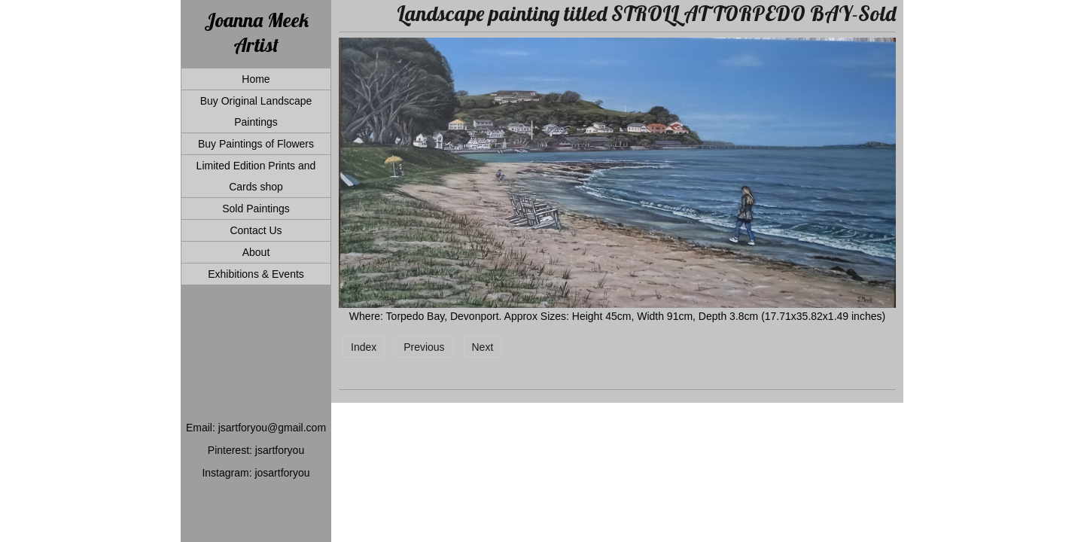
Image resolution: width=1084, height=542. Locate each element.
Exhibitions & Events (256, 274)
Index (363, 347)
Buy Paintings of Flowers (256, 144)
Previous (423, 347)
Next (483, 347)
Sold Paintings (256, 208)
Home (255, 79)
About (256, 252)
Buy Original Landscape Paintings (256, 111)
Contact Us (256, 230)
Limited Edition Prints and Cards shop (256, 176)
